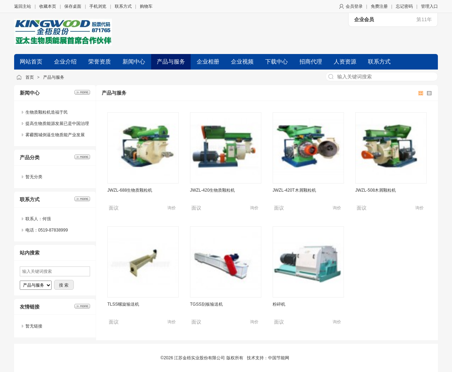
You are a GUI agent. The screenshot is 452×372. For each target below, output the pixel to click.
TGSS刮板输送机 (206, 304)
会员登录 (354, 6)
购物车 (146, 6)
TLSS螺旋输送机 (123, 304)
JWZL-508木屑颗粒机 (375, 190)
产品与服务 (53, 77)
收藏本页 (47, 6)
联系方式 (123, 6)
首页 (29, 77)
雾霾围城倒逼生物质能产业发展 (55, 134)
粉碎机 (279, 304)
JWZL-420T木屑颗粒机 (294, 190)
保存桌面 (72, 6)
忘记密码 (404, 6)
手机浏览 (97, 6)
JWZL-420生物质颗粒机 (212, 190)
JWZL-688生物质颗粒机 (129, 190)
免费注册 (379, 6)
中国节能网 (278, 357)
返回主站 (22, 6)
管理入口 (429, 6)
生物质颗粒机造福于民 (46, 112)
